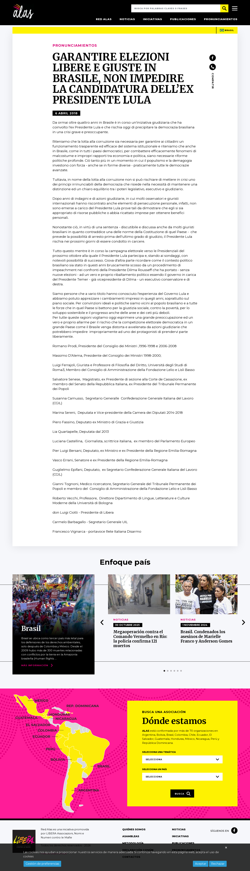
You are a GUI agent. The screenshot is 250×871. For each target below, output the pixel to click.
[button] (164, 675)
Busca (183, 799)
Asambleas (130, 841)
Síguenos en (219, 835)
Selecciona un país (154, 774)
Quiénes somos (133, 834)
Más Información (34, 670)
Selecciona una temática (159, 757)
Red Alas (104, 19)
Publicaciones (183, 19)
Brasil (227, 35)
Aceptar (200, 863)
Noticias (127, 19)
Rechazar (218, 863)
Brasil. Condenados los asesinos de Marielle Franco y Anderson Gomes (206, 641)
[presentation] (102, 627)
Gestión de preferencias (42, 863)
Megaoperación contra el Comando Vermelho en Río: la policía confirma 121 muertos (140, 643)
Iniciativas (152, 19)
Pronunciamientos (221, 19)
